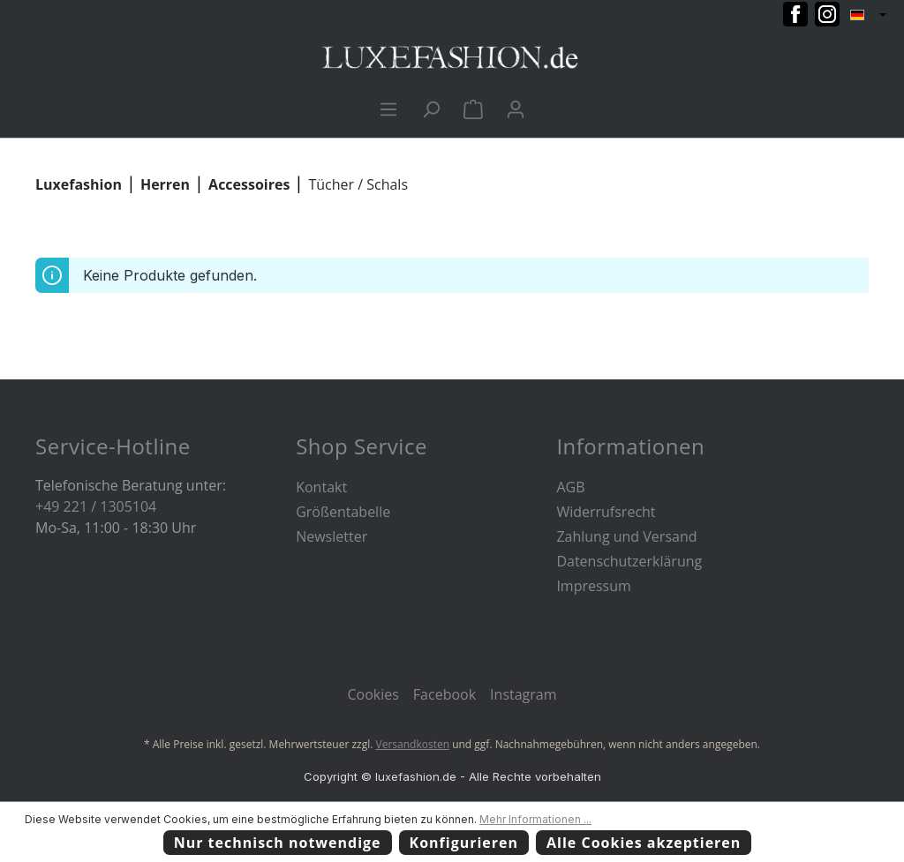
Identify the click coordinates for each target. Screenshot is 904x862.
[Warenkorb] (473, 109)
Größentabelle (343, 511)
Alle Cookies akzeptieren (643, 842)
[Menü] (388, 109)
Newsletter (331, 536)
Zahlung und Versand (626, 536)
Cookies (372, 694)
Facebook (444, 694)
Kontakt (321, 487)
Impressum (593, 586)
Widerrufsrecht (605, 511)
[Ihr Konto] (515, 109)
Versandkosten (413, 744)
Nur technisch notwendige (277, 842)
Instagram (523, 694)
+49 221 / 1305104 (95, 506)
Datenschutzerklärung (629, 561)
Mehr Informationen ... (535, 819)
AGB (570, 487)
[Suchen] (431, 109)
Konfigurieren (464, 842)
